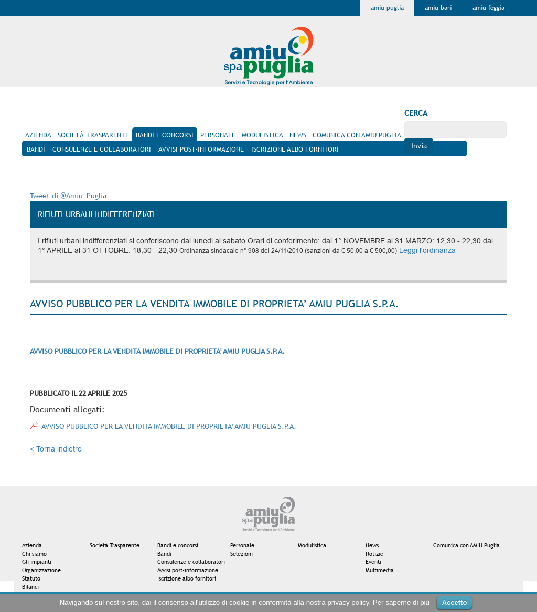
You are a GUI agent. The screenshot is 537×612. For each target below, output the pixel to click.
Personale (242, 545)
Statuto (31, 578)
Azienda (32, 545)
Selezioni (241, 554)
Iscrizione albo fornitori (186, 578)
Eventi (373, 562)
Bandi (164, 554)
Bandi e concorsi (177, 545)
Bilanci (30, 587)
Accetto (454, 602)
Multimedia (380, 570)
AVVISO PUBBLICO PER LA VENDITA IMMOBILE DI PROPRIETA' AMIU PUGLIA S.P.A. (168, 426)
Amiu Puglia (387, 8)
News (372, 545)
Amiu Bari (438, 8)
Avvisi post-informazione (187, 570)
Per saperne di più (401, 602)
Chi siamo (34, 554)
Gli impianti (36, 562)
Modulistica (312, 545)
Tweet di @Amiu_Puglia (68, 195)
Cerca (415, 113)
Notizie (374, 554)
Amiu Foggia (488, 8)
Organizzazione (41, 570)
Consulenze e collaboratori (191, 562)
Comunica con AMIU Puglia (466, 545)
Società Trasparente (114, 545)
